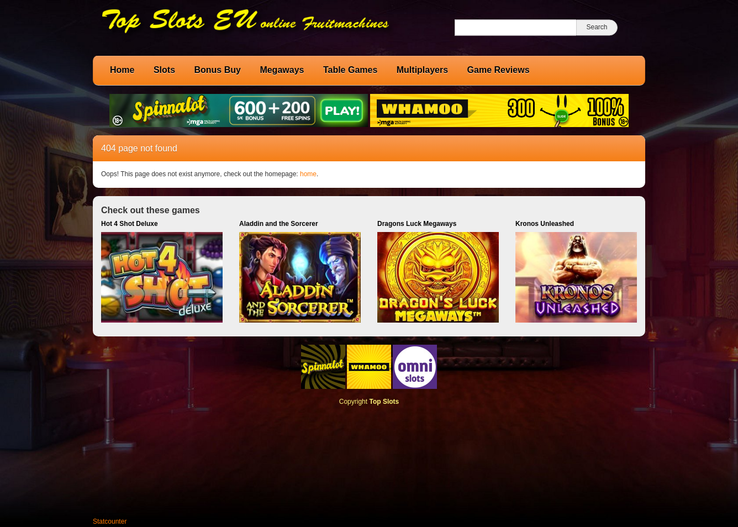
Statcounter (109, 521)
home (308, 174)
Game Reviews (498, 70)
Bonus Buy (217, 70)
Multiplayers (422, 70)
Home (122, 70)
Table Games (350, 70)
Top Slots (384, 401)
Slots (164, 70)
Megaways (282, 70)
